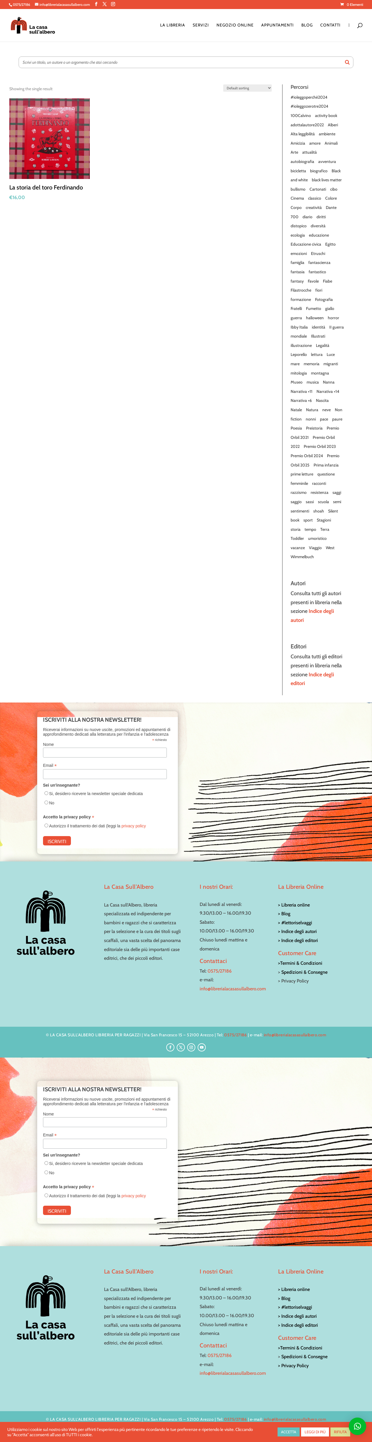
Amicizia (298, 143)
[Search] (347, 62)
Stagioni (324, 520)
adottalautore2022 (307, 124)
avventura (327, 161)
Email (50, 765)
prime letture (302, 474)
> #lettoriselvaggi (295, 922)
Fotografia (324, 299)
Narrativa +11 (301, 391)
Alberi (333, 124)
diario (307, 216)
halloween (315, 317)
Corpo (296, 207)
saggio (296, 501)
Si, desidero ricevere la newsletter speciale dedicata (96, 793)
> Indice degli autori (297, 931)
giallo (329, 308)
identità (318, 327)
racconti (319, 483)
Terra (324, 529)
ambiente (327, 133)
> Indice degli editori (298, 940)
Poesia (296, 428)
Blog (307, 25)
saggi (336, 492)
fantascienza (319, 262)
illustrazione (301, 345)
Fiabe (327, 281)
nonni (311, 419)
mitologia (299, 373)
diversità (318, 225)
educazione (319, 235)
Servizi (201, 25)
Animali (331, 143)
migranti (330, 363)
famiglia (297, 262)
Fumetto (313, 308)
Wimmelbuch (302, 556)
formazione (301, 299)
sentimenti (300, 511)
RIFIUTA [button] (340, 1431)
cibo (333, 189)
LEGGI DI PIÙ (315, 1431)
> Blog (284, 913)
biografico (319, 170)
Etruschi (318, 253)
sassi (310, 501)
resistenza (319, 492)
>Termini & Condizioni (300, 963)
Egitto (330, 244)
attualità (309, 152)
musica (313, 382)
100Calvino (301, 115)
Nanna (329, 382)
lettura (317, 354)
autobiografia (302, 161)
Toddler (297, 538)
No (51, 803)
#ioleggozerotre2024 (309, 106)
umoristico (317, 538)
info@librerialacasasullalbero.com (233, 989)
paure (337, 419)
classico (314, 198)
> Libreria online (294, 905)
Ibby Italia (299, 327)
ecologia (298, 235)
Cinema (297, 198)
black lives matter (327, 179)
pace (324, 419)
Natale (296, 409)
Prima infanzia (326, 465)
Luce (331, 354)
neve (326, 409)
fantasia (298, 271)
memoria (311, 363)
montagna (320, 373)
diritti (321, 216)
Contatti (330, 25)
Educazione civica (306, 244)
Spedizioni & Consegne (304, 972)
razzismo (299, 492)
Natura (312, 409)
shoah (318, 511)
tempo (310, 529)
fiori (318, 290)
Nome (48, 744)
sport (308, 520)
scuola (323, 501)
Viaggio (315, 547)
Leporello (299, 354)
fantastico (317, 271)
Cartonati (318, 189)
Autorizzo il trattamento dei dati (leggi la (97, 826)
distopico (299, 225)
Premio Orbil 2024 (307, 455)
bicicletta (298, 170)
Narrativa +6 (301, 400)
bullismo (298, 189)
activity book (326, 115)
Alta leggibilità (303, 133)
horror (333, 317)
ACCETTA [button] (288, 1431)
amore (315, 143)
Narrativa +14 (327, 391)
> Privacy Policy (293, 1365)
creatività (314, 207)
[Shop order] (247, 88)
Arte (294, 152)
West (330, 547)
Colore (331, 198)
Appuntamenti (277, 25)
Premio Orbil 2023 (320, 446)
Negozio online (235, 25)
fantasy (297, 281)
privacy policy (133, 826)
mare (295, 363)
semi (337, 501)
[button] (357, 1426)
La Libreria (172, 25)
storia (296, 529)
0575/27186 (220, 971)
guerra (296, 317)
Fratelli (296, 308)
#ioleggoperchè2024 (309, 97)
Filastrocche (301, 290)
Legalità (322, 345)
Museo (297, 382)
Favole (313, 281)
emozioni (299, 253)
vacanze (298, 547)
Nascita (322, 400)
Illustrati (318, 336)
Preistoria (314, 428)
